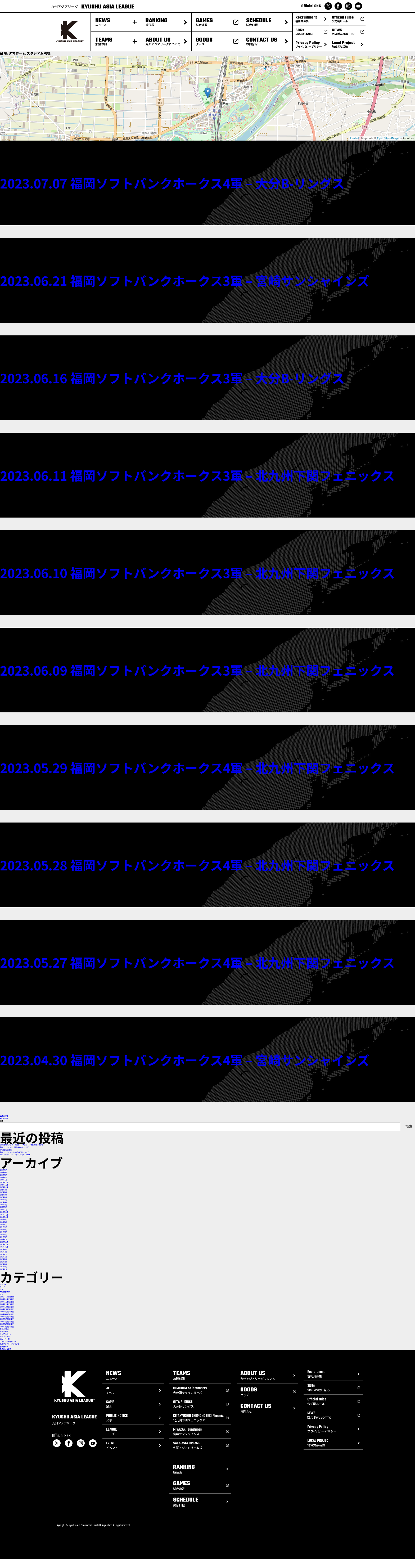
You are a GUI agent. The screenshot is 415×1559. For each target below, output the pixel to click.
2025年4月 (3, 1202)
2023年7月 (3, 1254)
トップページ (5, 1336)
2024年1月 (3, 1239)
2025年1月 (3, 1209)
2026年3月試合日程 (6, 1311)
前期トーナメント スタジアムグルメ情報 (15, 1154)
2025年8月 (3, 1192)
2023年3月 (3, 1264)
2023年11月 (4, 1244)
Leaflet (354, 138)
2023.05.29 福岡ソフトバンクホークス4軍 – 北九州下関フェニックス (197, 767)
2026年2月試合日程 (6, 1309)
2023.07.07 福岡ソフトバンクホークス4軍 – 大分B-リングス (172, 183)
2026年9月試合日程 (6, 1327)
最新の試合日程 (5, 1349)
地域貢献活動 (5, 1292)
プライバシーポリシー (8, 1341)
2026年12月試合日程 (7, 1304)
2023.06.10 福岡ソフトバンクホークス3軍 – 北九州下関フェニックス (197, 572)
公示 (1, 1289)
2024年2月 (3, 1237)
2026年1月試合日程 (6, 1307)
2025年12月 (4, 1182)
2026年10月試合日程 (7, 1299)
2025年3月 (3, 1204)
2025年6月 (3, 1197)
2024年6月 (3, 1227)
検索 (1, 1121)
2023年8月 (3, 1252)
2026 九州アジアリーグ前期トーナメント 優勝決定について (21, 1145)
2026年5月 (3, 1170)
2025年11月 (4, 1185)
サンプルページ (5, 1334)
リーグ (2, 1287)
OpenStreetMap (387, 138)
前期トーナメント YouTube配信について (14, 1152)
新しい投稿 (4, 1118)
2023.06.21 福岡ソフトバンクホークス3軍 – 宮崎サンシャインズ (184, 280)
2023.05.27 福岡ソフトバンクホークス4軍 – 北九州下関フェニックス (197, 962)
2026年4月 (3, 1172)
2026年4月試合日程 (6, 1314)
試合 (1, 1294)
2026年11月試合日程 (7, 1302)
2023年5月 (3, 1259)
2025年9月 (3, 1190)
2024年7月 (3, 1224)
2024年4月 (3, 1232)
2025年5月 (3, 1199)
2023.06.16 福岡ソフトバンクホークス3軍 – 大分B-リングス (172, 378)
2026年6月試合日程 (6, 1319)
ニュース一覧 (5, 1339)
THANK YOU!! (4, 1329)
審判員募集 (4, 1346)
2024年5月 (3, 1229)
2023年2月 (3, 1266)
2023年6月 (3, 1257)
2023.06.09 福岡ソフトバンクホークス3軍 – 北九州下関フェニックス (197, 670)
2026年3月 (3, 1175)
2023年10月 (4, 1247)
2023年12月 (4, 1242)
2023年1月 (3, 1269)
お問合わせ (4, 1331)
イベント (3, 1284)
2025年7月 (3, 1195)
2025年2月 (3, 1207)
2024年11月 (4, 1215)
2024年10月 (4, 1217)
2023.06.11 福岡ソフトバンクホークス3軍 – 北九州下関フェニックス (197, 475)
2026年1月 (3, 1180)
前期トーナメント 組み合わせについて (14, 1147)
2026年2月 (3, 1177)
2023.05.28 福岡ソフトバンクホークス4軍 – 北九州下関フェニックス (197, 865)
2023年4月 (3, 1262)
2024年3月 (3, 1234)
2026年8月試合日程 (6, 1324)
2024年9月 (3, 1219)
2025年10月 (4, 1187)
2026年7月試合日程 (6, 1321)
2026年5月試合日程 (6, 1316)
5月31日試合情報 (6, 1150)
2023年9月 (3, 1249)
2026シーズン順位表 (7, 1297)
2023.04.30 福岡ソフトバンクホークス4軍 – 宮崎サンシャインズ (184, 1059)
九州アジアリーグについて (9, 1344)
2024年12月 (4, 1212)
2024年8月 (3, 1222)
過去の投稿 (4, 1116)
